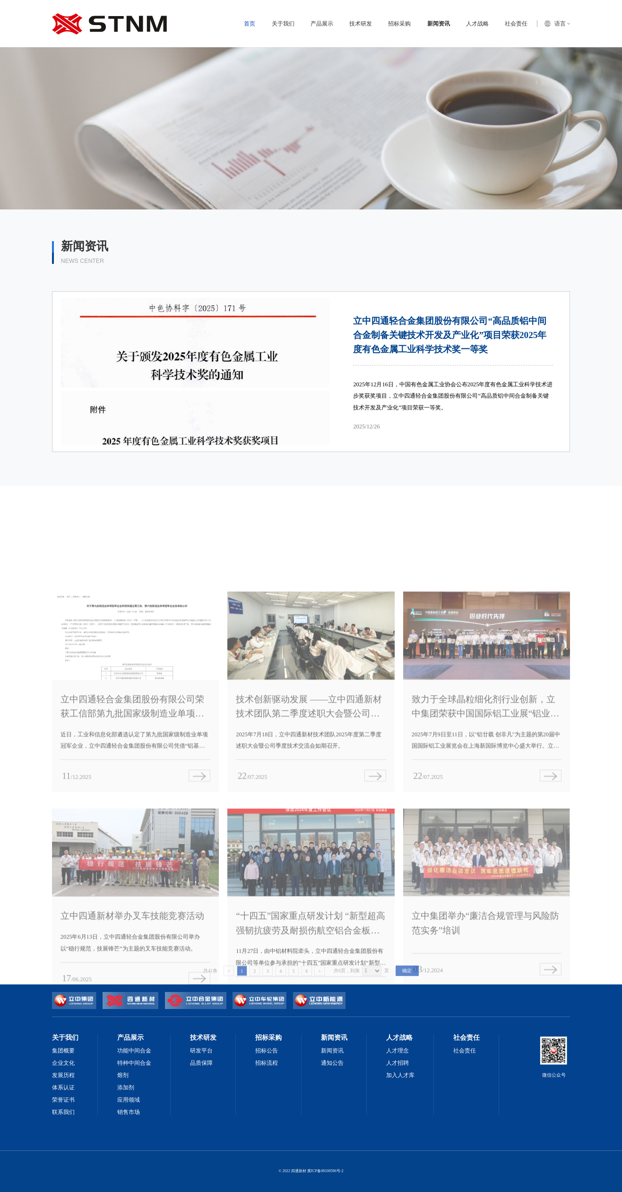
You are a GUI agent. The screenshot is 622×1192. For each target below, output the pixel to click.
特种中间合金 (134, 1063)
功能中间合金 (134, 1050)
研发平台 (201, 1050)
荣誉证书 (63, 1100)
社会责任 (516, 23)
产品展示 (322, 23)
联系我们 (63, 1112)
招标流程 (266, 1063)
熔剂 (123, 1075)
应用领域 (128, 1100)
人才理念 (397, 1050)
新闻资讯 (438, 23)
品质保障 (201, 1063)
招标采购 (399, 23)
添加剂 (125, 1087)
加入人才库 (400, 1075)
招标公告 (266, 1050)
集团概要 (63, 1050)
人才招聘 (397, 1063)
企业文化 (63, 1063)
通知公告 (332, 1063)
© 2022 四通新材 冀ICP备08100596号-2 (310, 1171)
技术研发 (360, 23)
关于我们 (283, 23)
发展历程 (63, 1075)
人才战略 (477, 23)
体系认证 (63, 1087)
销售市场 (128, 1112)
